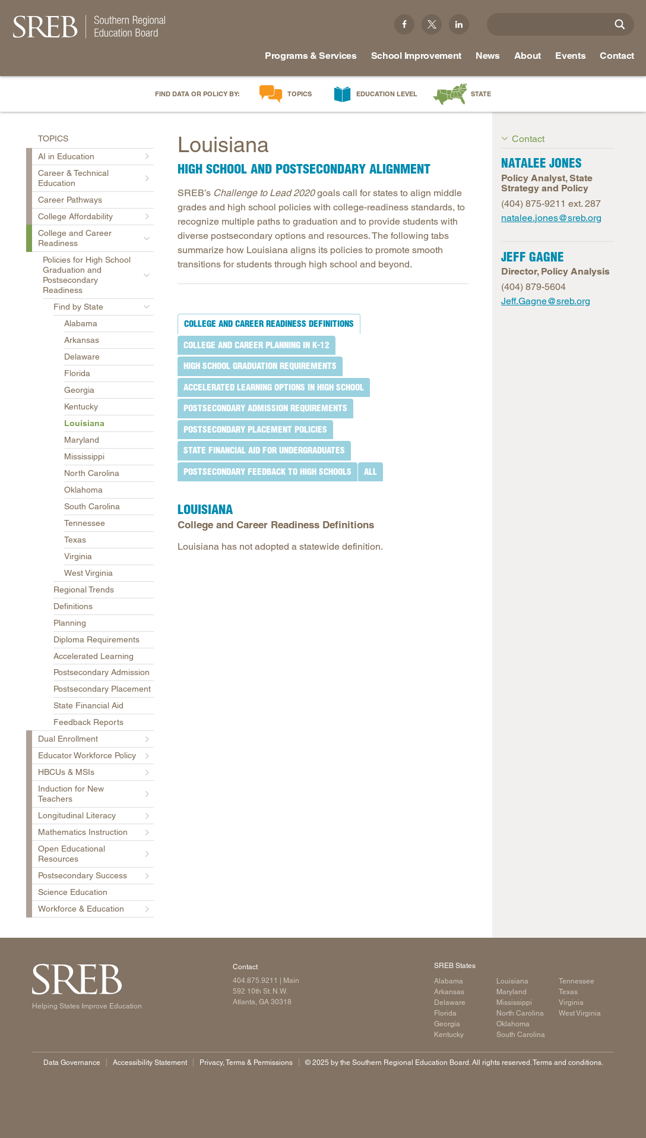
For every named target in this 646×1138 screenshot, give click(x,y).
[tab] (269, 324)
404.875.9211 (255, 980)
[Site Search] (620, 24)
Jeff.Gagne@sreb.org (545, 301)
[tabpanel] (323, 522)
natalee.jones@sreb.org (551, 217)
